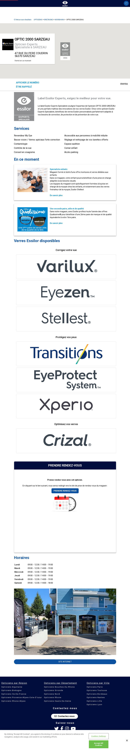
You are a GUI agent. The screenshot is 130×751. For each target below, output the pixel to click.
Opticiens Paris (95, 687)
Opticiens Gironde (53, 690)
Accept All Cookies (98, 744)
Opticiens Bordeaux (97, 694)
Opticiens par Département (60, 683)
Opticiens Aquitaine (11, 687)
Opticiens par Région (14, 683)
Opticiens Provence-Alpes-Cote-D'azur (21, 697)
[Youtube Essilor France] (73, 729)
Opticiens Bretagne (11, 690)
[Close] (127, 740)
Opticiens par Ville (98, 683)
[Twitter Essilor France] (56, 729)
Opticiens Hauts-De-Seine (57, 701)
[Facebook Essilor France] (62, 729)
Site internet (65, 662)
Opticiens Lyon (94, 704)
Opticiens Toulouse (97, 690)
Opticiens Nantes (96, 697)
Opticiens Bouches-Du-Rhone (59, 687)
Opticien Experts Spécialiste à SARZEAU (30, 46)
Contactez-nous (64, 716)
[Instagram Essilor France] (67, 729)
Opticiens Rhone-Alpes (13, 701)
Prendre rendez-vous (65, 491)
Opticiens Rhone (52, 697)
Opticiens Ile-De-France (13, 694)
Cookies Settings (98, 736)
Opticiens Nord (52, 694)
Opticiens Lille (94, 701)
